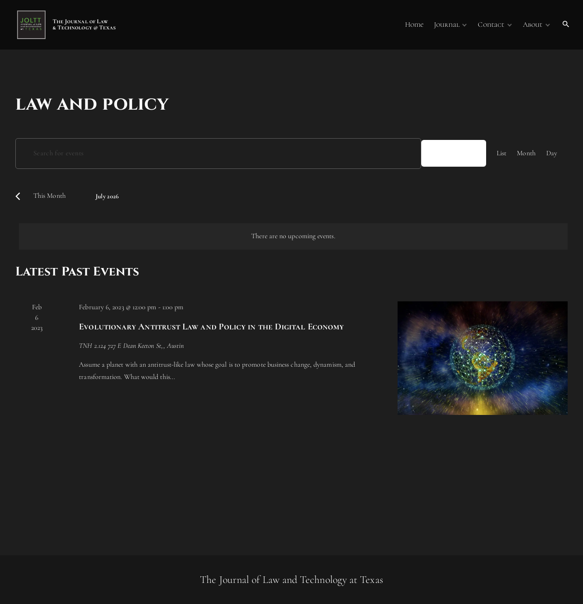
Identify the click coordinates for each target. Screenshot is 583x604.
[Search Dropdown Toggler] (566, 24)
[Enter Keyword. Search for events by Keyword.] (218, 153)
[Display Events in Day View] (551, 153)
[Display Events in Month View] (526, 153)
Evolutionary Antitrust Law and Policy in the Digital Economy (211, 326)
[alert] (293, 236)
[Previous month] (17, 196)
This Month (49, 195)
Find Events (453, 153)
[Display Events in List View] (501, 153)
